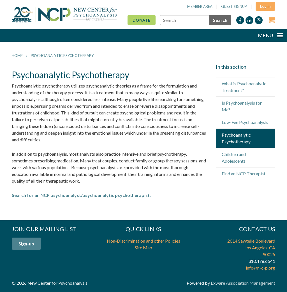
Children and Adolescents (234, 157)
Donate (142, 20)
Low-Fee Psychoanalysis (245, 122)
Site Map (143, 247)
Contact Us (257, 229)
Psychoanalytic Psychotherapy (62, 55)
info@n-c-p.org (260, 267)
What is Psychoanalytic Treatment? (244, 87)
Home (17, 55)
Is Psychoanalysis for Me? (242, 106)
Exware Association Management (243, 283)
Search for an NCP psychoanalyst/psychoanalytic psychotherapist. (81, 195)
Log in (265, 6)
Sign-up (26, 243)
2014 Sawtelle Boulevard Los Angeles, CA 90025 (251, 247)
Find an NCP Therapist (243, 173)
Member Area (199, 6)
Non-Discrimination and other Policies (143, 240)
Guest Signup (234, 6)
